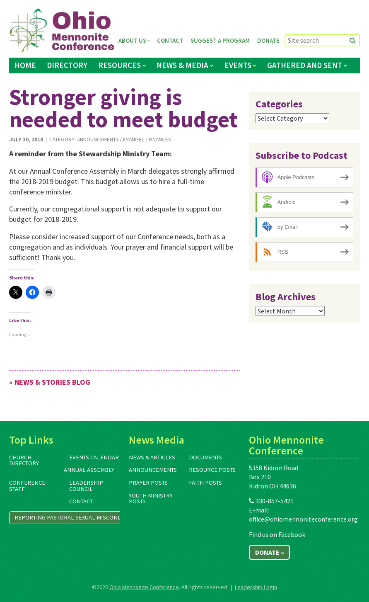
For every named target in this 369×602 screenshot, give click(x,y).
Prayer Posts (148, 482)
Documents (205, 457)
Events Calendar (94, 457)
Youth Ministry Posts (151, 498)
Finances (160, 139)
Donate (268, 40)
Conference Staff (27, 486)
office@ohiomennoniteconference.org (303, 519)
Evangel (133, 139)
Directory (67, 65)
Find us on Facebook (277, 534)
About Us (132, 40)
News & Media (182, 65)
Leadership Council (86, 486)
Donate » (269, 552)
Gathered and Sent (304, 65)
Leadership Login (256, 587)
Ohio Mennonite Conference (144, 587)
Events (237, 65)
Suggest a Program (220, 40)
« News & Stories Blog (49, 382)
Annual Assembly (89, 469)
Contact (170, 40)
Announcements (97, 139)
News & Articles (152, 457)
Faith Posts (205, 482)
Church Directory (24, 460)
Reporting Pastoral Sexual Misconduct (73, 517)
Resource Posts (212, 469)
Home (25, 65)
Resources (119, 65)
